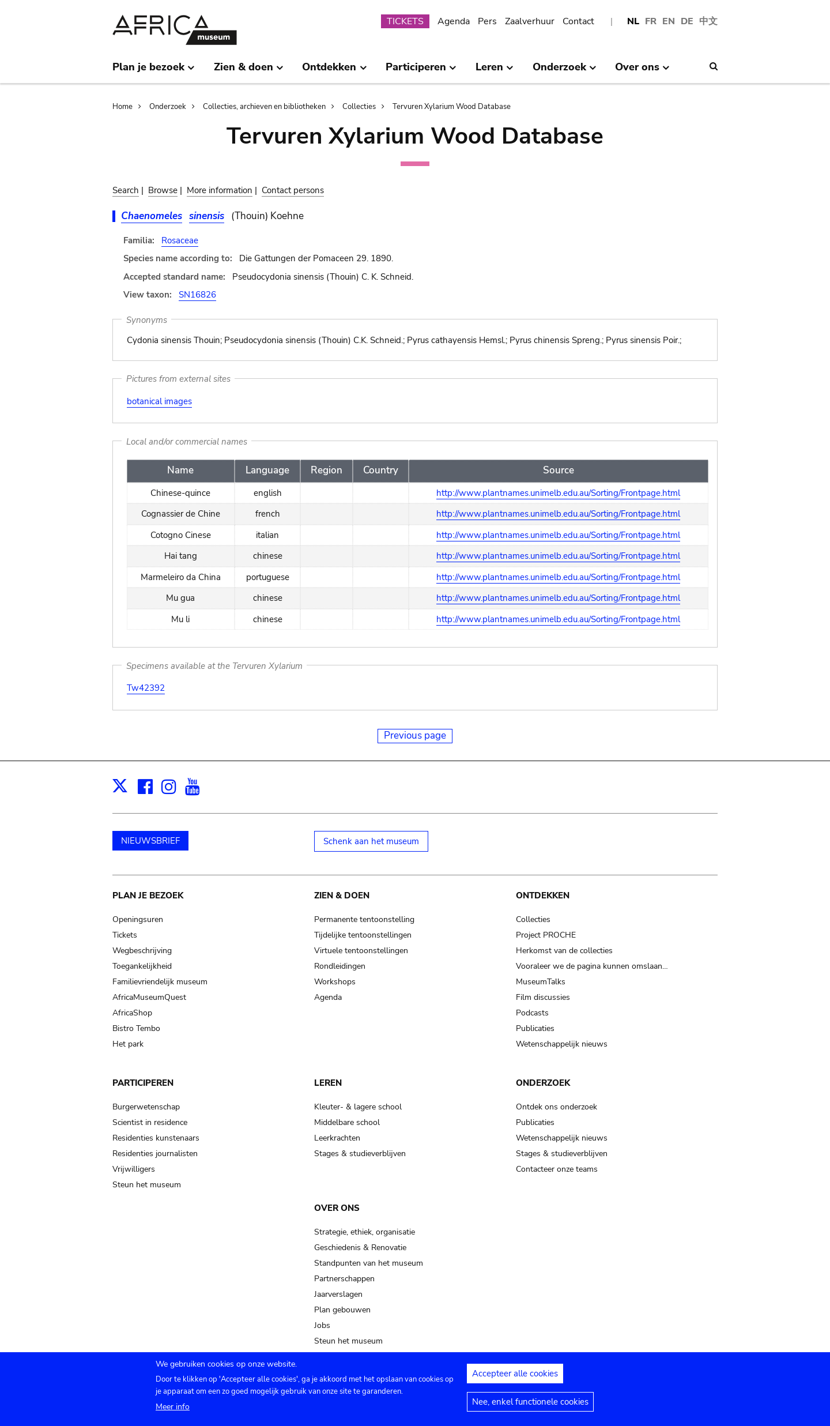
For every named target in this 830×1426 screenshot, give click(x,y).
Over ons (337, 1208)
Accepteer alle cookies (515, 1378)
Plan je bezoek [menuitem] (153, 71)
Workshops (335, 981)
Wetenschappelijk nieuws (562, 1044)
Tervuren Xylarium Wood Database (452, 106)
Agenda (453, 21)
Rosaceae (179, 240)
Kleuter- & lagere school (358, 1106)
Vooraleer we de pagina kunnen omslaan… (592, 966)
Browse (163, 190)
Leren (328, 1083)
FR (651, 21)
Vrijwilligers (133, 1169)
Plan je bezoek (147, 895)
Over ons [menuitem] (642, 71)
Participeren (142, 1083)
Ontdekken (542, 895)
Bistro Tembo (136, 1028)
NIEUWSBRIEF (150, 840)
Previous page (415, 735)
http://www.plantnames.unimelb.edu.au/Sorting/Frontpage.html (558, 493)
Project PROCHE (546, 935)
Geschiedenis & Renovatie (360, 1247)
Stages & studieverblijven (360, 1153)
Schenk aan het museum (371, 841)
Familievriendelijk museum (159, 981)
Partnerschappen (344, 1278)
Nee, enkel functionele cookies (530, 1406)
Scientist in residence (149, 1122)
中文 (708, 21)
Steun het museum (146, 1184)
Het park (128, 1044)
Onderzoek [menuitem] (565, 71)
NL (633, 21)
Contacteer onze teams (557, 1169)
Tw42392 (146, 688)
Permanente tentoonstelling (364, 919)
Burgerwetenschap (146, 1106)
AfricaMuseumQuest (149, 997)
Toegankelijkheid (142, 966)
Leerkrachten (337, 1137)
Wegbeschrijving (142, 950)
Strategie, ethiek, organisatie (364, 1231)
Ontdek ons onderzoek (556, 1106)
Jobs (322, 1325)
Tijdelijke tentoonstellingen (363, 935)
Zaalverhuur (529, 21)
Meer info (173, 1411)
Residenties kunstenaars (155, 1137)
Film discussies (543, 997)
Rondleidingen (339, 966)
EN (668, 21)
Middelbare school (347, 1122)
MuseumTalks (540, 981)
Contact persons (293, 190)
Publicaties (535, 1028)
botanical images (159, 401)
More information (219, 190)
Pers (487, 21)
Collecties (359, 106)
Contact (578, 21)
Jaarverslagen (338, 1294)
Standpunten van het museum (368, 1263)
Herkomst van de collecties (564, 950)
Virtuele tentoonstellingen (361, 950)
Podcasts (532, 1012)
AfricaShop (132, 1012)
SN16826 (197, 294)
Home (122, 106)
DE (687, 21)
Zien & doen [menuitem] (249, 71)
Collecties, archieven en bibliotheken (264, 106)
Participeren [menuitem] (421, 71)
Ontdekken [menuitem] (334, 71)
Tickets (124, 935)
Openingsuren (137, 919)
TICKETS (405, 21)
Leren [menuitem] (495, 71)
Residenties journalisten (155, 1153)
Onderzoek (167, 106)
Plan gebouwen (342, 1309)
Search (125, 190)
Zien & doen (341, 895)
